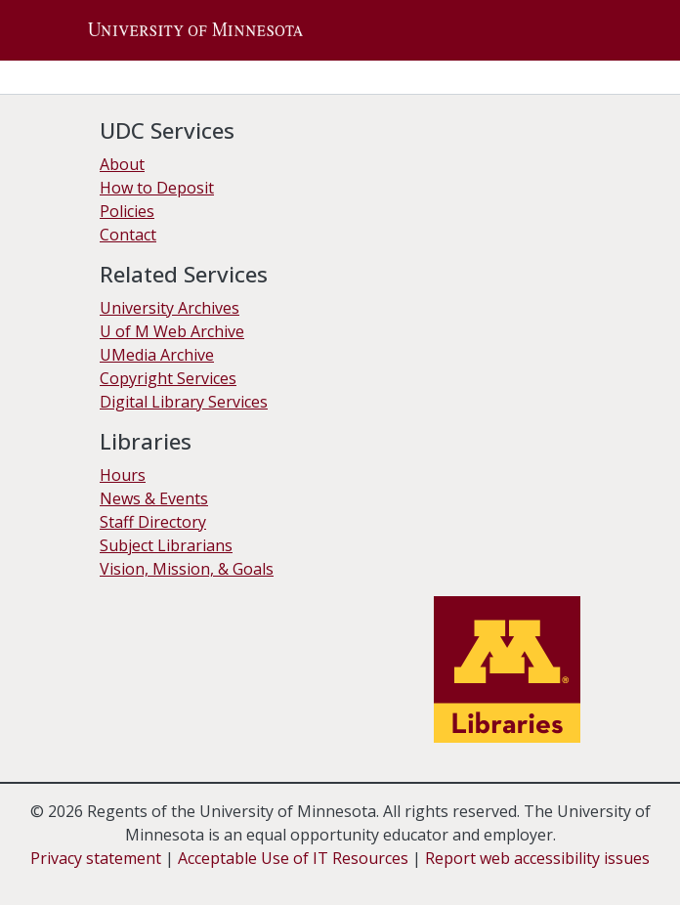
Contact (128, 234)
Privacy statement (95, 858)
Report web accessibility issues (537, 858)
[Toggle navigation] (577, 30)
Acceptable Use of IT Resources (293, 858)
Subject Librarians (166, 545)
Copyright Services (168, 378)
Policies (127, 211)
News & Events (154, 498)
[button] (195, 30)
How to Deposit (157, 187)
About (122, 164)
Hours (123, 475)
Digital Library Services (184, 401)
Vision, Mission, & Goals (187, 569)
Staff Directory (153, 522)
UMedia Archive (157, 355)
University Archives (169, 308)
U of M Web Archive (172, 331)
